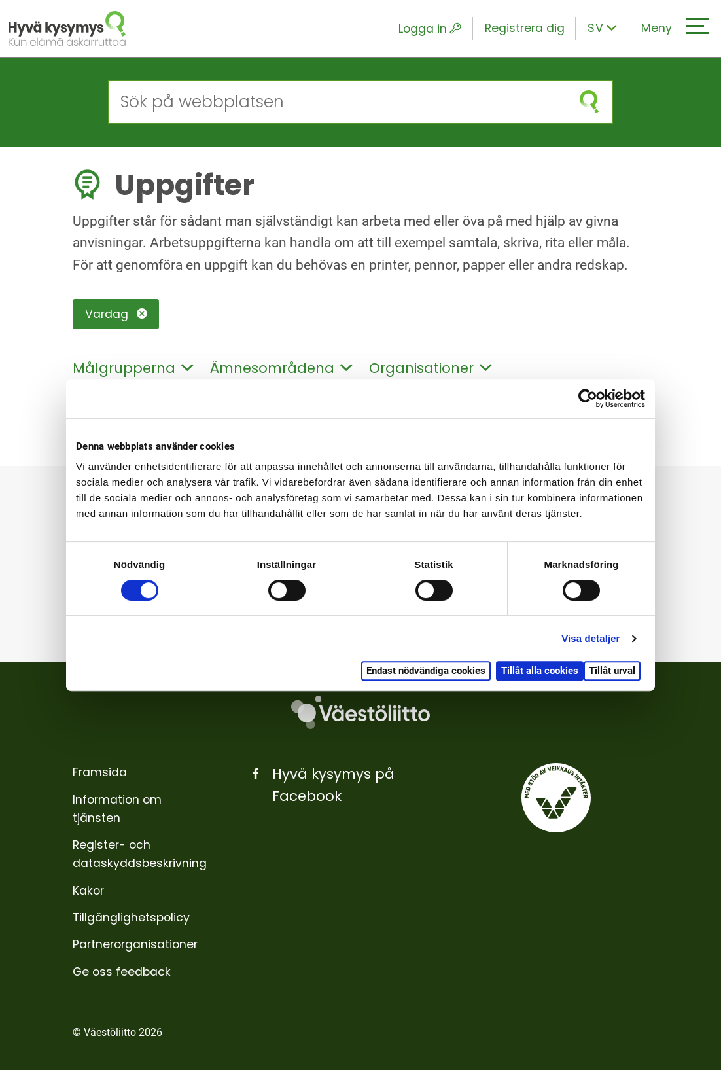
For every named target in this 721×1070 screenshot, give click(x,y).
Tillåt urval (612, 671)
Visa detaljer (590, 638)
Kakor (88, 891)
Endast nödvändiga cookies (425, 671)
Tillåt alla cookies (539, 671)
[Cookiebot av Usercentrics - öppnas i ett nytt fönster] (588, 398)
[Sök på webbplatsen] (337, 101)
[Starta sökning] (589, 101)
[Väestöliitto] (360, 712)
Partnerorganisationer (135, 944)
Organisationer (430, 368)
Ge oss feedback (122, 972)
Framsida (100, 772)
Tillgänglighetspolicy (131, 917)
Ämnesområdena (281, 368)
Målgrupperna (133, 368)
